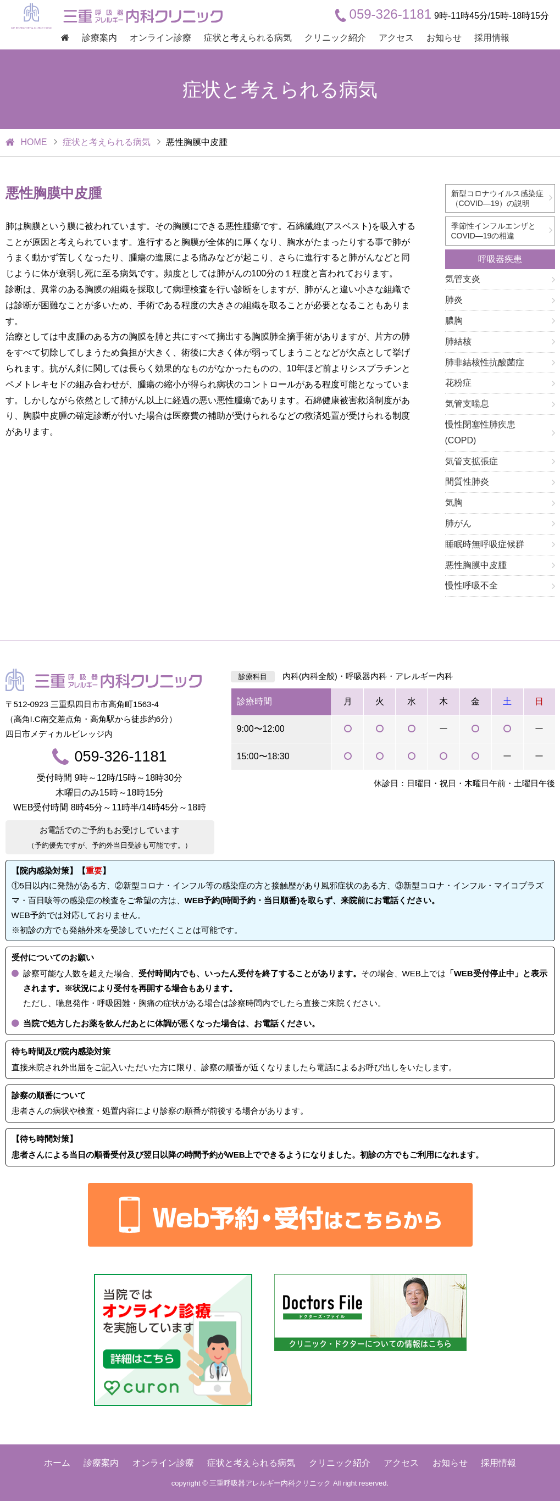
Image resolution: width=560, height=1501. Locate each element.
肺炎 (454, 299)
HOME (34, 142)
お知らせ (444, 37)
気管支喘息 (467, 403)
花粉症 (458, 382)
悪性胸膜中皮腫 (476, 565)
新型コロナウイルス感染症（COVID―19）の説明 (497, 198)
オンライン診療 (160, 37)
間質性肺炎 (467, 481)
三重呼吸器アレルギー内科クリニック (270, 1483)
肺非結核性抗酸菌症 (484, 362)
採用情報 (491, 37)
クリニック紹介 (335, 37)
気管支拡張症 (471, 461)
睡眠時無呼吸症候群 (484, 544)
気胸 (454, 502)
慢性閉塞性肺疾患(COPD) (480, 432)
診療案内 (99, 37)
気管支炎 (462, 278)
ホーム (57, 1462)
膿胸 (454, 320)
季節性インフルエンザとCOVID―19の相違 (493, 230)
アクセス (396, 37)
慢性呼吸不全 (471, 585)
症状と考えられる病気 (248, 37)
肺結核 (458, 341)
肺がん (458, 523)
